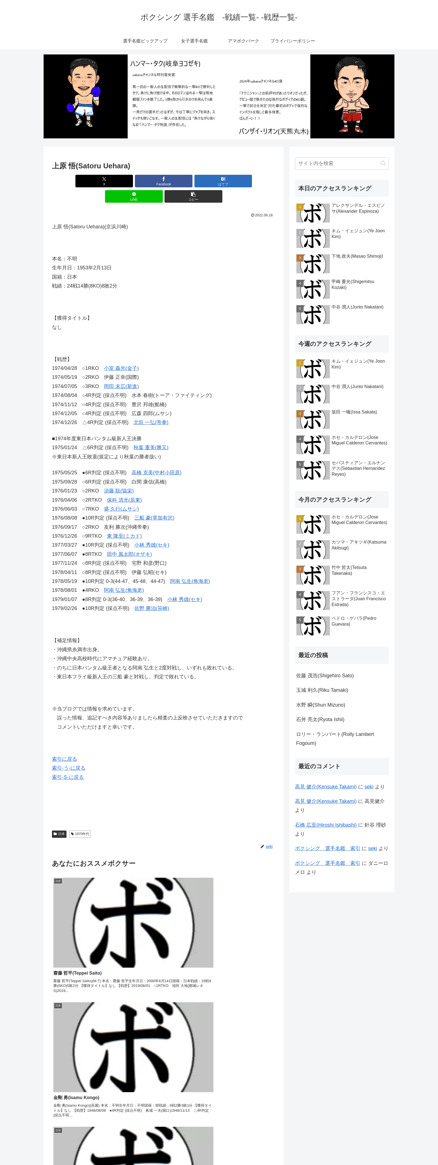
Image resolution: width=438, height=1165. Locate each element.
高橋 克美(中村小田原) (157, 457)
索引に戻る (64, 744)
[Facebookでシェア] (126, 181)
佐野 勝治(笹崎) (151, 593)
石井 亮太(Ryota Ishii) (320, 719)
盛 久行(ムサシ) (121, 493)
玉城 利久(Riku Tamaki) (322, 690)
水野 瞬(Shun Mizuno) (320, 705)
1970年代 (80, 818)
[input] (342, 163)
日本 (59, 818)
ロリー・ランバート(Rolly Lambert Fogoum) (335, 738)
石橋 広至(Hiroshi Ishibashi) (326, 825)
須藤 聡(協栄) (119, 475)
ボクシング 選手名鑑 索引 (327, 848)
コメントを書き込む (163, 1100)
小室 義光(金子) (121, 353)
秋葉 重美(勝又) (151, 432)
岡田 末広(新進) (121, 371)
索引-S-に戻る (68, 762)
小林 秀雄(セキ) (151, 529)
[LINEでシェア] (201, 181)
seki (369, 787)
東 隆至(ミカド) (124, 520)
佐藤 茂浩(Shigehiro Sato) (325, 675)
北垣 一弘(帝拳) (151, 407)
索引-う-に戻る (68, 752)
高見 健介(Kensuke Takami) (326, 787)
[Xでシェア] (88, 181)
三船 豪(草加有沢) (154, 502)
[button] (239, 181)
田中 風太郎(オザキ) (129, 539)
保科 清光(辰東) (124, 484)
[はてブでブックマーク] (164, 181)
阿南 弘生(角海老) (190, 566)
